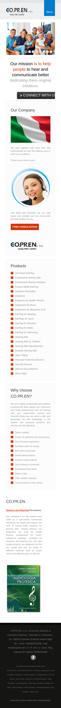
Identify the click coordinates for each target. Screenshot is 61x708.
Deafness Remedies (25, 291)
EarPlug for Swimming (26, 332)
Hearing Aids (21, 337)
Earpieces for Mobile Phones (29, 300)
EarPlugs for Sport (24, 318)
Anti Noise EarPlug (24, 273)
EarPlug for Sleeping (25, 314)
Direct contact (22, 432)
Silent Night (21, 373)
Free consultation (25, 227)
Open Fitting (21, 355)
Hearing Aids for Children (28, 341)
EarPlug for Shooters (25, 323)
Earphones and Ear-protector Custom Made (20, 12)
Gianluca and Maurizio (17, 510)
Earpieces (20, 296)
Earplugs (23, 700)
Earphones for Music (25, 305)
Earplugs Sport (32, 700)
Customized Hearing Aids (28, 277)
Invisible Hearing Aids (26, 350)
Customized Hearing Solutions (30, 282)
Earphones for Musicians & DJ (30, 309)
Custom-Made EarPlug (26, 286)
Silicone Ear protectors (26, 369)
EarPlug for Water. (24, 328)
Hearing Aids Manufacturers (29, 346)
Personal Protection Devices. (29, 359)
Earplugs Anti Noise (44, 700)
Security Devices (23, 364)
